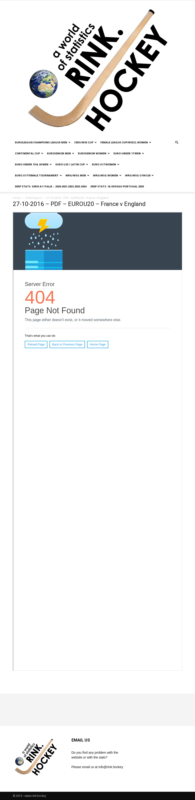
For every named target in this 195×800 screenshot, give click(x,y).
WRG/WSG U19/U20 (139, 175)
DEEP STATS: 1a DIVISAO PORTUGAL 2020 (117, 186)
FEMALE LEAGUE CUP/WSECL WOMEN (125, 142)
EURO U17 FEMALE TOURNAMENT (38, 175)
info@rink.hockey (111, 767)
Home (17, 198)
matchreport (33, 198)
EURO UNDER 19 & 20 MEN (33, 164)
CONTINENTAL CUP (29, 153)
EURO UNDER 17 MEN (128, 153)
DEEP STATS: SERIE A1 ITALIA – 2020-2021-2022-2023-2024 (50, 186)
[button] (176, 142)
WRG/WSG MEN (77, 175)
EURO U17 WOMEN (105, 164)
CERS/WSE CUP (85, 142)
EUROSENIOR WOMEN (94, 153)
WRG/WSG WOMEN (107, 175)
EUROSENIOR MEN (60, 153)
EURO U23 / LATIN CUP (71, 164)
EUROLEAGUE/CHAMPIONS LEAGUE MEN (43, 142)
